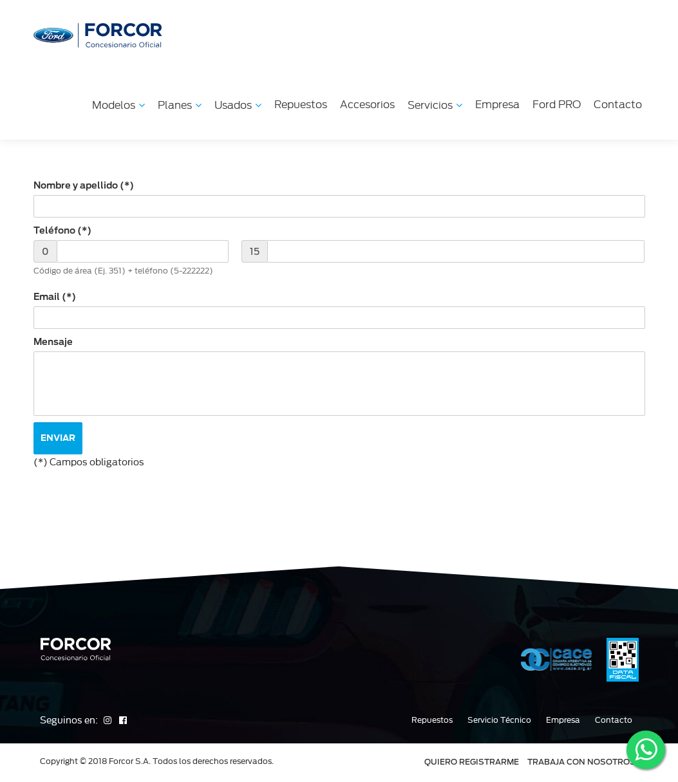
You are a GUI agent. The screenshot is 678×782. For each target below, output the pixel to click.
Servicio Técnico (499, 720)
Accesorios (367, 104)
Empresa (497, 104)
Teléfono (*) (62, 230)
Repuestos (300, 104)
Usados (237, 105)
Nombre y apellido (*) (83, 185)
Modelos (118, 105)
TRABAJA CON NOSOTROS (581, 762)
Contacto (618, 104)
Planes (180, 105)
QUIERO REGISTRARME (471, 762)
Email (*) (54, 297)
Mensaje (53, 342)
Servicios (435, 105)
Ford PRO (556, 104)
